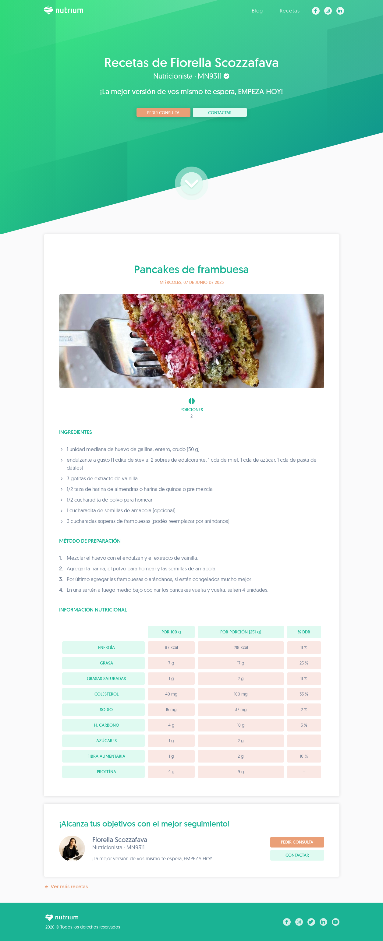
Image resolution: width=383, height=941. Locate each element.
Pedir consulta (163, 112)
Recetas (290, 10)
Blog (257, 10)
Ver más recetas (66, 886)
